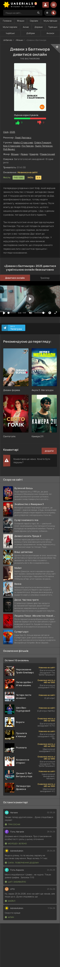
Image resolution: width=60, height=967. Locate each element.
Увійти (45, 5)
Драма (24, 154)
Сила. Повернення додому (22, 862)
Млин (9, 917)
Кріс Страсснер (11, 145)
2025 (12, 131)
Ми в (16, 327)
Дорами (39, 27)
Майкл (10, 901)
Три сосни (12, 824)
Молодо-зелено (16, 843)
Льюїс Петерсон (44, 145)
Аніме (26, 27)
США (5, 131)
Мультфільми (50, 20)
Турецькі (52, 27)
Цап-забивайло (15, 881)
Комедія (34, 154)
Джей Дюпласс (23, 137)
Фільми (20, 20)
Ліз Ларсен (27, 145)
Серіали (34, 20)
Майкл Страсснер (23, 142)
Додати (49, 451)
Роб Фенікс (9, 149)
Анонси (50, 33)
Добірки (30, 33)
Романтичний (47, 154)
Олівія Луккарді (42, 142)
